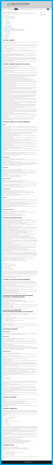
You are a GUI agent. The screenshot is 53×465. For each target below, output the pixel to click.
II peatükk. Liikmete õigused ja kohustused (9, 16)
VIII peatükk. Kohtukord (7, 31)
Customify (31, 462)
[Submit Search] (48, 9)
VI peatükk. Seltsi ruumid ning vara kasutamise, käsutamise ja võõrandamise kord (14, 29)
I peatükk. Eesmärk (6, 15)
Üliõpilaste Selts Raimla (20, 4)
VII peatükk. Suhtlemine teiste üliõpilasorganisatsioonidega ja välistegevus (13, 30)
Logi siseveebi (42, 12)
